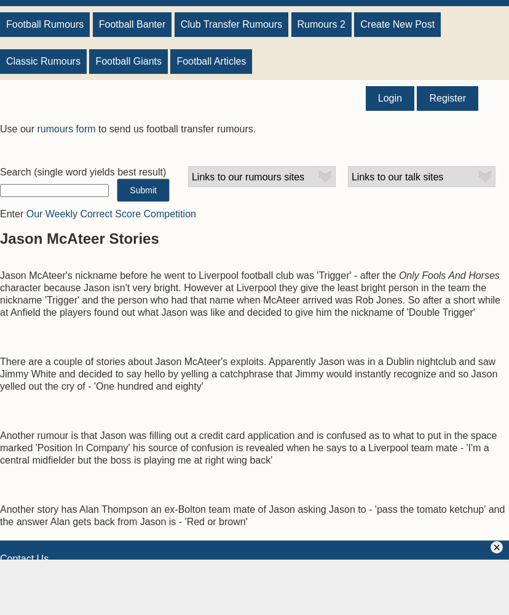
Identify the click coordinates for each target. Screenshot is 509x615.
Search (15, 172)
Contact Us (24, 558)
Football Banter (132, 24)
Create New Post (397, 24)
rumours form (66, 129)
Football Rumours (45, 24)
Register (447, 98)
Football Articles (211, 61)
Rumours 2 (321, 24)
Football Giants (128, 61)
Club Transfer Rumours (231, 24)
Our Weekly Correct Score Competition (111, 214)
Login (390, 98)
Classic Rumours (43, 61)
